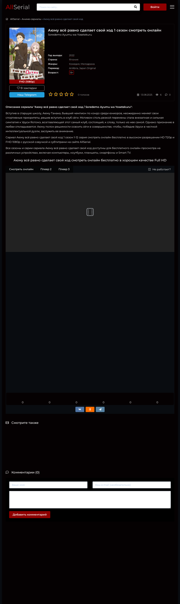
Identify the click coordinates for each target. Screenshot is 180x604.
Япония (73, 59)
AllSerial (15, 19)
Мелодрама (88, 63)
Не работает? (159, 169)
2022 (71, 55)
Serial (18, 7)
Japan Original (87, 68)
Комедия (74, 63)
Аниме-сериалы (31, 19)
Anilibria (73, 68)
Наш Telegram (27, 94)
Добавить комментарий (30, 514)
